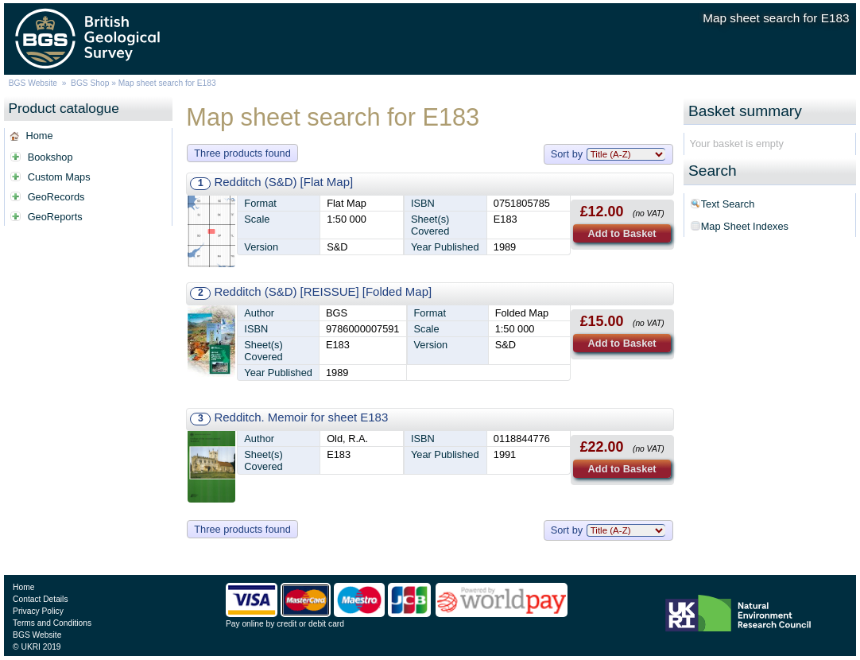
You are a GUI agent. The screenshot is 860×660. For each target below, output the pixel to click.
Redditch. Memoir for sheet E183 (301, 417)
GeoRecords (56, 197)
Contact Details (40, 599)
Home (38, 136)
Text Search (728, 204)
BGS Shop (90, 83)
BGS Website (33, 83)
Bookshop (50, 157)
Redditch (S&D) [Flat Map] (283, 181)
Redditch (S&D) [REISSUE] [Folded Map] (323, 291)
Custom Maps (59, 177)
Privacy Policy (38, 611)
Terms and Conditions (52, 623)
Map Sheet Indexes (744, 226)
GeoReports (55, 217)
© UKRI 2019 (36, 647)
